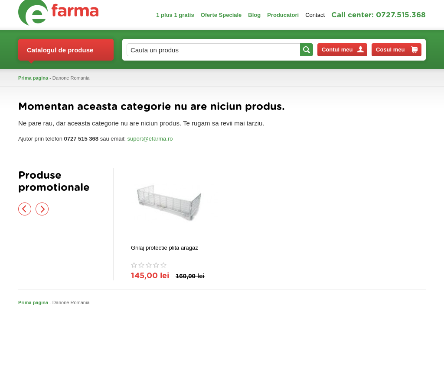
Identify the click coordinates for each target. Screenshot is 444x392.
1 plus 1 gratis (175, 15)
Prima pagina (33, 77)
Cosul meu (397, 49)
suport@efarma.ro (150, 138)
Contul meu (343, 49)
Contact (315, 15)
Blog (254, 15)
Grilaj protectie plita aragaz (164, 247)
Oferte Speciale (221, 15)
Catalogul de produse (60, 53)
